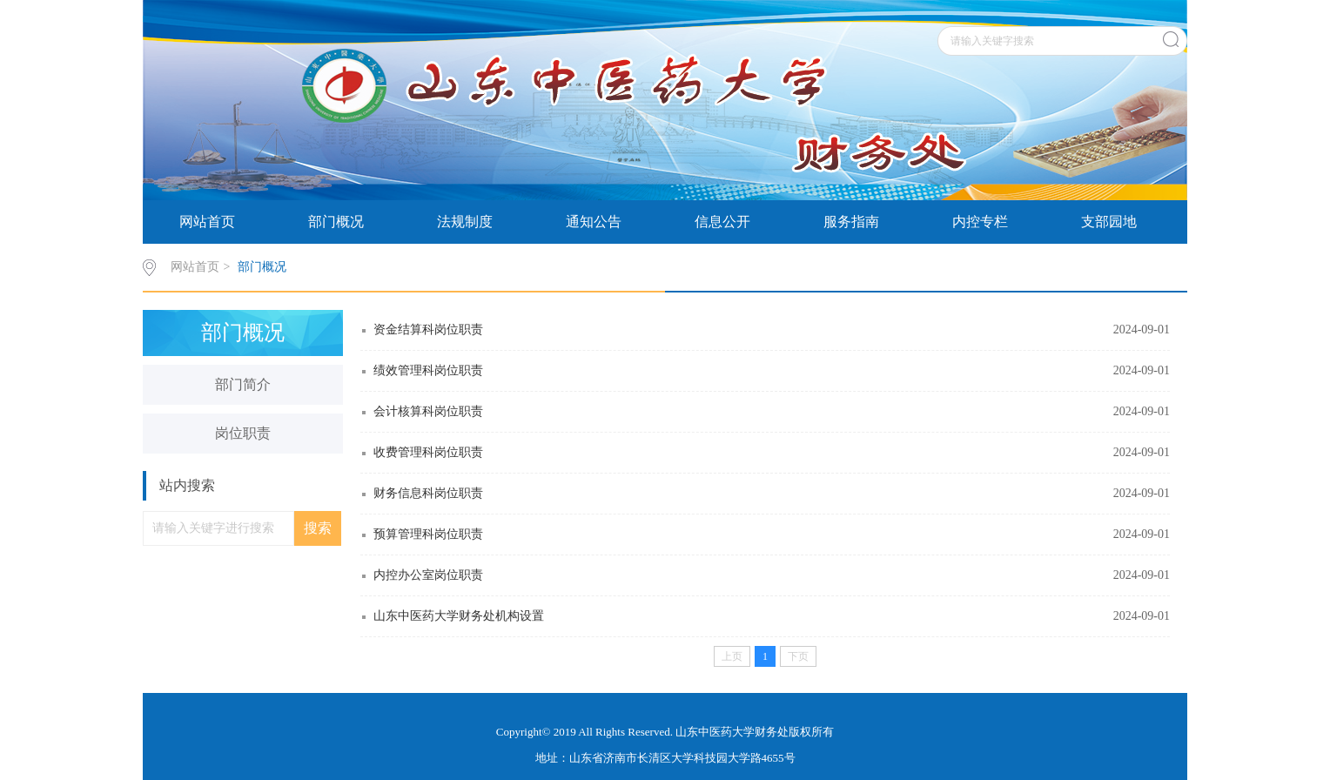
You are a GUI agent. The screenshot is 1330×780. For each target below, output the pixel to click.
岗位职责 (243, 433)
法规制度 (465, 221)
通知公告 (593, 221)
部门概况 (336, 221)
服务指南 (851, 221)
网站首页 (207, 221)
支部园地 (1109, 221)
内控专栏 (980, 221)
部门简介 (243, 384)
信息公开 (722, 221)
